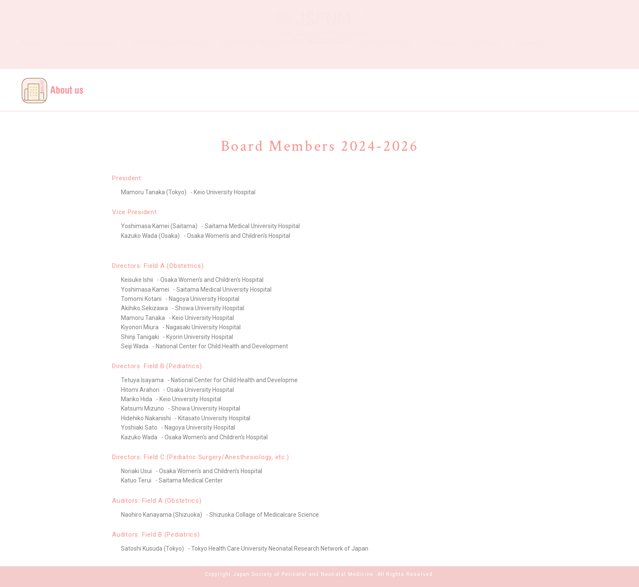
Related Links (327, 57)
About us (33, 57)
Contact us (442, 57)
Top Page (486, 57)
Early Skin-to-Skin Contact (257, 57)
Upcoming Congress (89, 57)
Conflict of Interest (386, 57)
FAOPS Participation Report (169, 57)
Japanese (529, 57)
